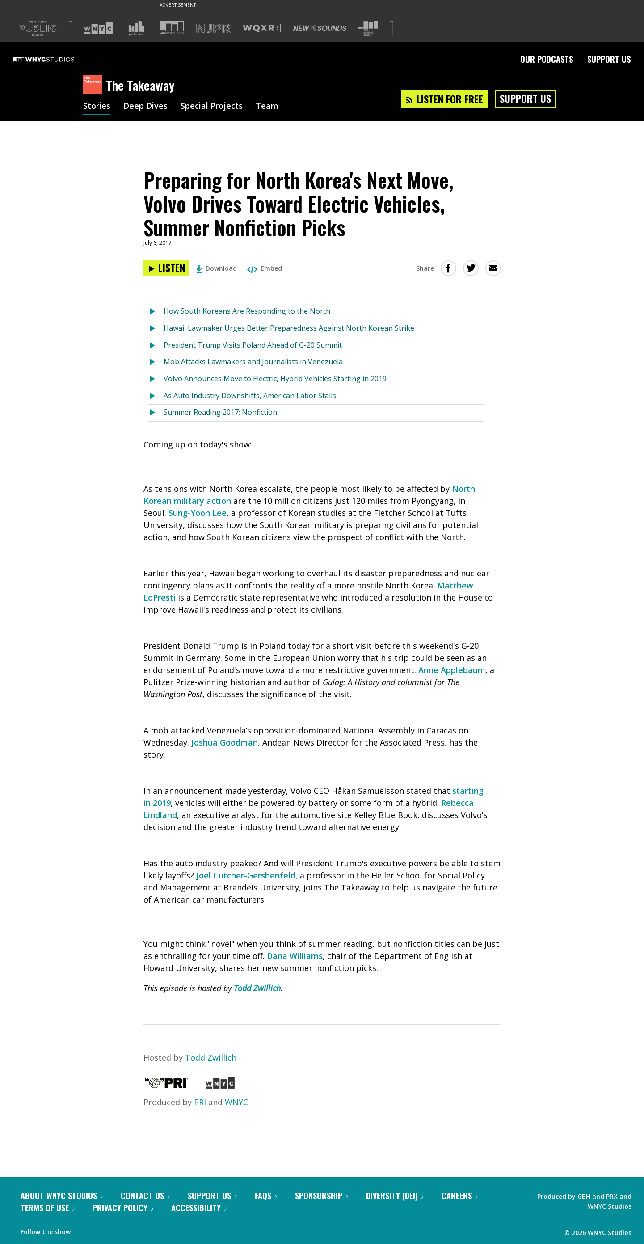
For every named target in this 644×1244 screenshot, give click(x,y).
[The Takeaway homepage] (94, 85)
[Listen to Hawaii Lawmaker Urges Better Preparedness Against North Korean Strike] (156, 328)
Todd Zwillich (257, 988)
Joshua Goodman (224, 742)
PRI (200, 1102)
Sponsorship (321, 1195)
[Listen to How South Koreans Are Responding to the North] (156, 311)
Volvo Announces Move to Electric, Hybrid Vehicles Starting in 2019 (275, 378)
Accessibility (199, 1208)
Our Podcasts (546, 59)
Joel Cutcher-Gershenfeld (245, 875)
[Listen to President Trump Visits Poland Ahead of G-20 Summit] (156, 345)
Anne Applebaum (451, 670)
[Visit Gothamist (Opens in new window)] (136, 28)
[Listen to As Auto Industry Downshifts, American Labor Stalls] (156, 396)
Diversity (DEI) (395, 1195)
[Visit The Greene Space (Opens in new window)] (368, 28)
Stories (96, 106)
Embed (264, 268)
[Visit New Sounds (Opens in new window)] (319, 28)
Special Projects (212, 106)
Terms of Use (48, 1208)
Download (216, 268)
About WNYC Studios (62, 1195)
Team (267, 106)
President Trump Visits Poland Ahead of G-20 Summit (253, 345)
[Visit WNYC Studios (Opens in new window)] (172, 27)
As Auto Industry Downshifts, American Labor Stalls (250, 395)
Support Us (609, 59)
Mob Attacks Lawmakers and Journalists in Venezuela (253, 361)
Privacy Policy (123, 1208)
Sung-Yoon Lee (197, 512)
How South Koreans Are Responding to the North (247, 311)
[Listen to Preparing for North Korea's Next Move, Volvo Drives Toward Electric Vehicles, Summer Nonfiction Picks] (166, 268)
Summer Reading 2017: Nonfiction (220, 412)
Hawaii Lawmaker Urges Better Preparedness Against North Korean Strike (289, 328)
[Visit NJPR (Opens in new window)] (213, 28)
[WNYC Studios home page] (55, 59)
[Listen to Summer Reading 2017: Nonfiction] (156, 413)
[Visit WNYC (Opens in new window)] (98, 28)
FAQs (266, 1195)
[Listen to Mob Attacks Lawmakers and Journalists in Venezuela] (156, 362)
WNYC (236, 1102)
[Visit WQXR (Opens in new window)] (262, 28)
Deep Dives (145, 106)
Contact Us (145, 1195)
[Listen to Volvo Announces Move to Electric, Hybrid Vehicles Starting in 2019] (156, 379)
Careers (460, 1195)
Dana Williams (295, 955)
